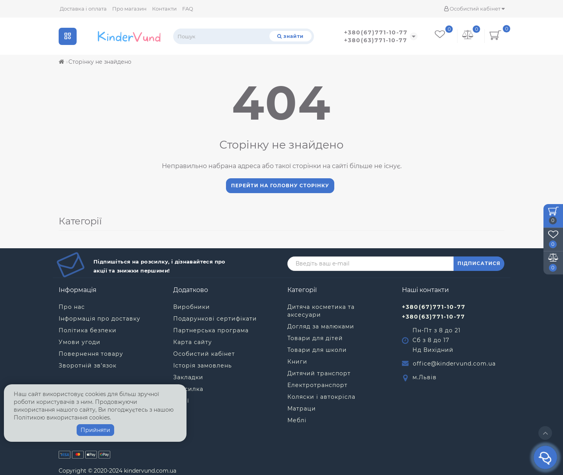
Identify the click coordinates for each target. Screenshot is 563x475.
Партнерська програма (211, 330)
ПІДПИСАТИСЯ (478, 263)
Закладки (188, 377)
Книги (297, 361)
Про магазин (129, 8)
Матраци (301, 408)
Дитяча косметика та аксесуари (321, 310)
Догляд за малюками (320, 326)
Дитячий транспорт (319, 373)
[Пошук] (290, 36)
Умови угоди (79, 342)
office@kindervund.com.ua (454, 363)
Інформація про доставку (99, 318)
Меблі (297, 420)
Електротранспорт (317, 385)
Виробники (191, 306)
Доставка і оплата (83, 8)
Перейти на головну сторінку (280, 185)
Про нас (72, 306)
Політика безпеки (88, 330)
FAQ (187, 8)
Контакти (164, 8)
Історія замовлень (202, 365)
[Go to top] (545, 433)
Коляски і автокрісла (321, 396)
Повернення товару (91, 353)
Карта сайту (192, 342)
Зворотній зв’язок (88, 365)
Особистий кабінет (474, 8)
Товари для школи (317, 349)
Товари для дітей (315, 338)
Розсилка (188, 389)
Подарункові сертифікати (215, 318)
